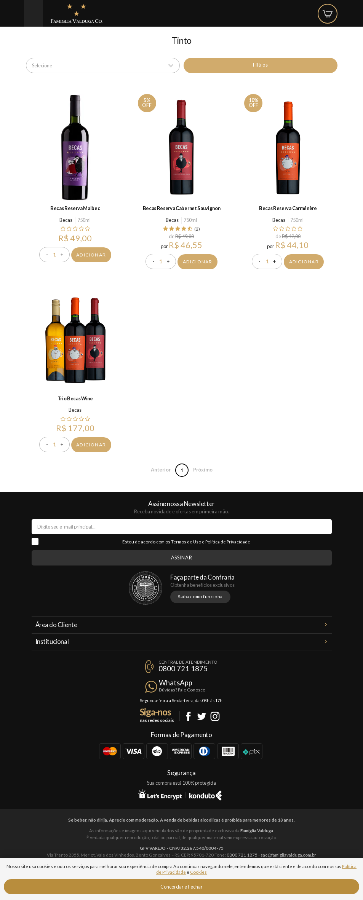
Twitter (201, 716)
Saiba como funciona (200, 596)
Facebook (188, 716)
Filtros (260, 65)
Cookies (198, 872)
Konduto (205, 794)
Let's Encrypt (160, 794)
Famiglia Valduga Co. (76, 13)
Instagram (215, 716)
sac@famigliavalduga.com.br (288, 854)
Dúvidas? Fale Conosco (182, 689)
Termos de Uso (186, 541)
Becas (65, 220)
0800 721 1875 (183, 668)
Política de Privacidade (227, 541)
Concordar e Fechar (181, 887)
